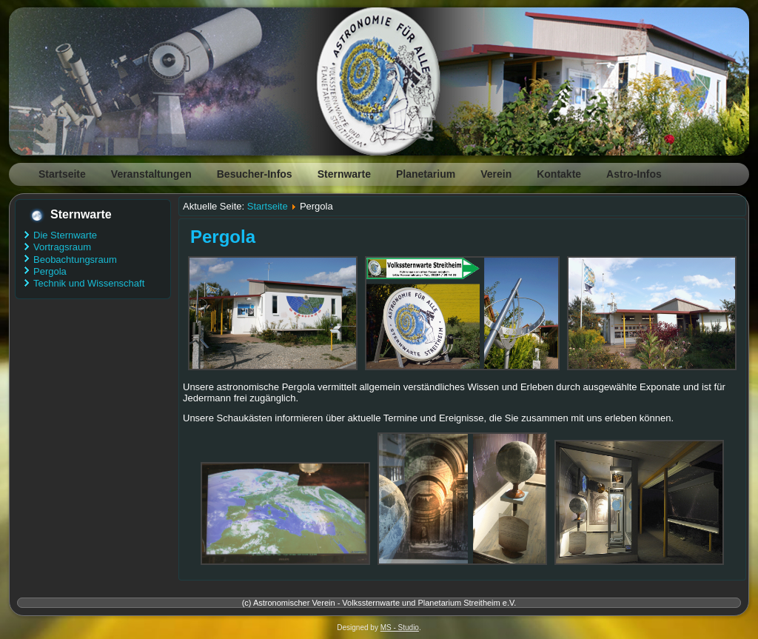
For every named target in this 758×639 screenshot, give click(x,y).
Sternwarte (344, 174)
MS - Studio (399, 627)
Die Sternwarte (65, 235)
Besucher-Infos (254, 174)
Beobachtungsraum (75, 259)
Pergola (50, 271)
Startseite (62, 174)
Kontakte (559, 174)
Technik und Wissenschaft (88, 283)
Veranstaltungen (151, 174)
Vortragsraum (62, 246)
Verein (496, 174)
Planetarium (425, 174)
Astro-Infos (634, 174)
